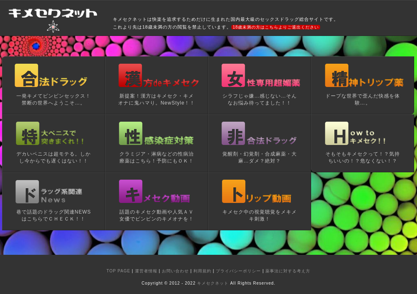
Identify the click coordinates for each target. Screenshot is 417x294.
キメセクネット (213, 283)
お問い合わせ (175, 271)
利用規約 (202, 271)
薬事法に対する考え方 (287, 271)
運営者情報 (146, 271)
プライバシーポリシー (238, 271)
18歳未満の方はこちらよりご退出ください (276, 27)
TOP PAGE (118, 271)
